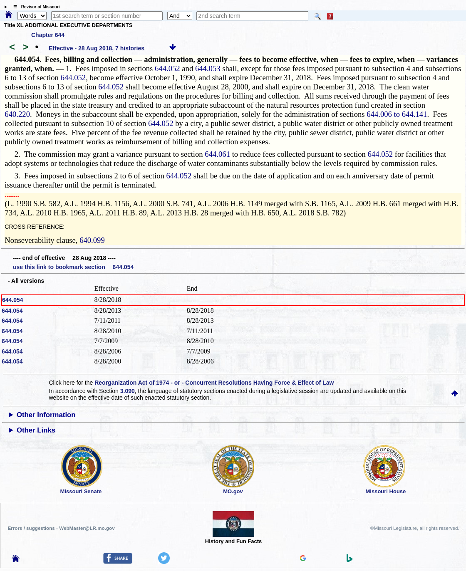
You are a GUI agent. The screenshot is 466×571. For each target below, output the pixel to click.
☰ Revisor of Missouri (34, 7)
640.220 (17, 114)
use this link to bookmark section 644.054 (73, 267)
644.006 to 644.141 (397, 114)
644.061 (217, 154)
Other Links (36, 430)
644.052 (167, 68)
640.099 (92, 240)
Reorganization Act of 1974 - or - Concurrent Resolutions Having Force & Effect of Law (214, 382)
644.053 (208, 68)
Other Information (46, 415)
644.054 (12, 300)
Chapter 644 (47, 35)
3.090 (127, 391)
